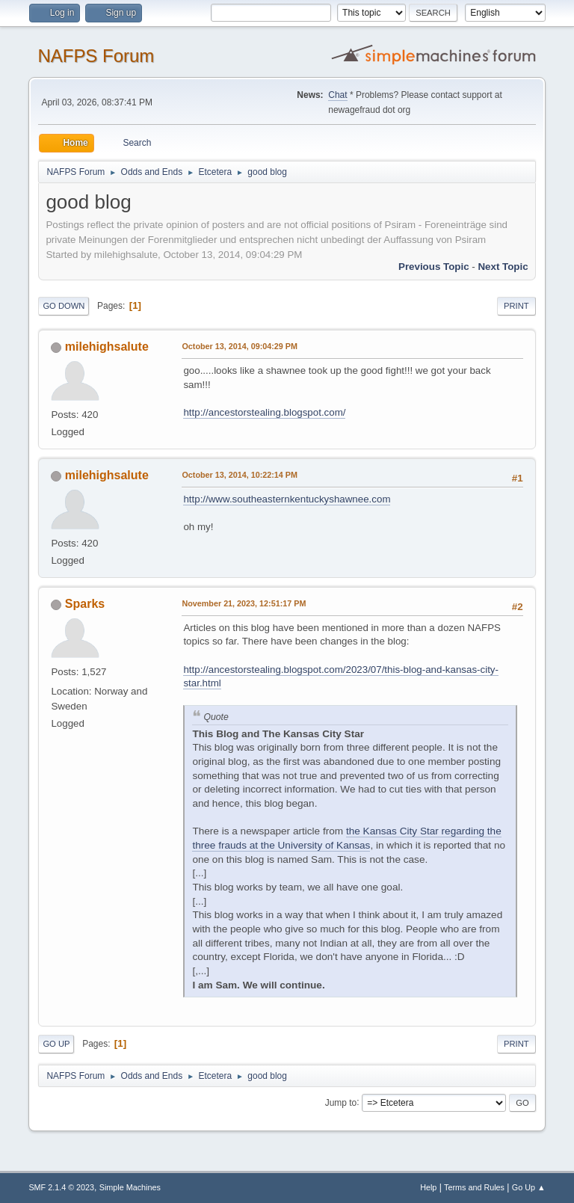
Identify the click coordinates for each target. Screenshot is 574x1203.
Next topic (503, 266)
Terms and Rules (474, 1187)
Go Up (56, 1043)
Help (428, 1187)
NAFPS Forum (95, 56)
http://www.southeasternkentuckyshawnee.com (286, 499)
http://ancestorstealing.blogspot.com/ (264, 412)
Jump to (341, 1102)
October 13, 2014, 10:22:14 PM (239, 474)
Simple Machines (130, 1187)
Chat (337, 95)
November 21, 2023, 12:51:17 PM (244, 603)
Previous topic (433, 266)
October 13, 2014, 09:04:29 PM (239, 346)
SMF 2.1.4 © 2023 (61, 1187)
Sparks (85, 603)
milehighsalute (107, 346)
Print (516, 305)
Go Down (63, 305)
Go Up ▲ (529, 1187)
